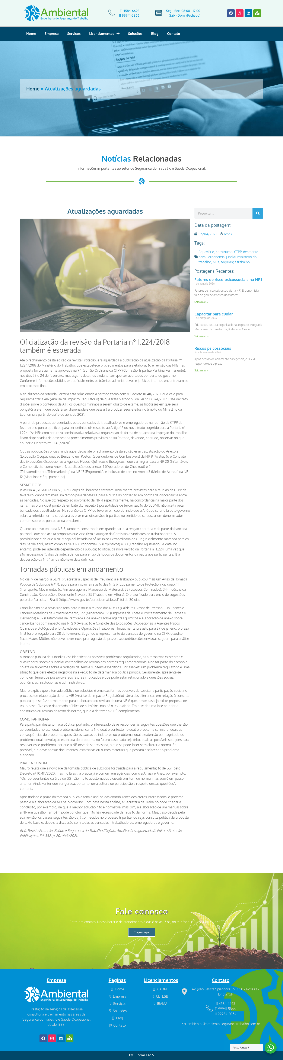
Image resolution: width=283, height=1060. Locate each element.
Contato (173, 34)
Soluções (135, 34)
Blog (155, 34)
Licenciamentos (104, 33)
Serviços (74, 34)
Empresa (52, 34)
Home (31, 34)
